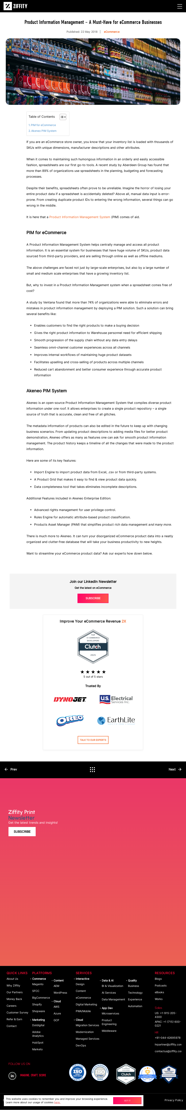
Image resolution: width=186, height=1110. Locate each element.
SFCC (35, 991)
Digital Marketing (86, 1004)
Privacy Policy (174, 1100)
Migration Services (87, 1025)
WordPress (60, 992)
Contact (12, 1026)
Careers (11, 1005)
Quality (132, 980)
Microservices (110, 1013)
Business (133, 986)
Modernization (85, 1032)
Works (158, 999)
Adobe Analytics (38, 1034)
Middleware (109, 1031)
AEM (56, 986)
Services (84, 973)
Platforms (42, 973)
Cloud (57, 1001)
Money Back (14, 999)
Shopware (38, 1011)
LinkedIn (12, 1076)
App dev (107, 1008)
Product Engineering (109, 1022)
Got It (127, 1100)
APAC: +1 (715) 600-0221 (168, 1023)
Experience (135, 999)
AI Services (109, 992)
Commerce (39, 979)
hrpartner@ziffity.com (168, 1044)
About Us (12, 979)
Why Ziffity (13, 985)
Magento (37, 984)
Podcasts (161, 985)
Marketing (38, 1020)
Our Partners (15, 992)
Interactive (82, 979)
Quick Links (17, 973)
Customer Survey (17, 1012)
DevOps (81, 1045)
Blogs (158, 979)
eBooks (159, 992)
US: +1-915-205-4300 (168, 1012)
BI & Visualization (112, 986)
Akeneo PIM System (43, 130)
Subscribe (93, 598)
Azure (57, 1013)
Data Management (113, 999)
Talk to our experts (93, 740)
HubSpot (37, 1042)
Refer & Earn (14, 1019)
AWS (56, 1006)
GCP (56, 1020)
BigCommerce (41, 997)
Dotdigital (38, 1025)
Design (80, 984)
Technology (135, 992)
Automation (135, 1006)
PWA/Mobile (83, 1011)
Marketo (37, 1049)
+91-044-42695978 (168, 1035)
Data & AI (108, 980)
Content (59, 980)
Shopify (37, 1004)
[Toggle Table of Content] (61, 117)
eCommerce (83, 997)
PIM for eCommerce (43, 125)
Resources (165, 973)
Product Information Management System (79, 217)
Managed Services (87, 1038)
